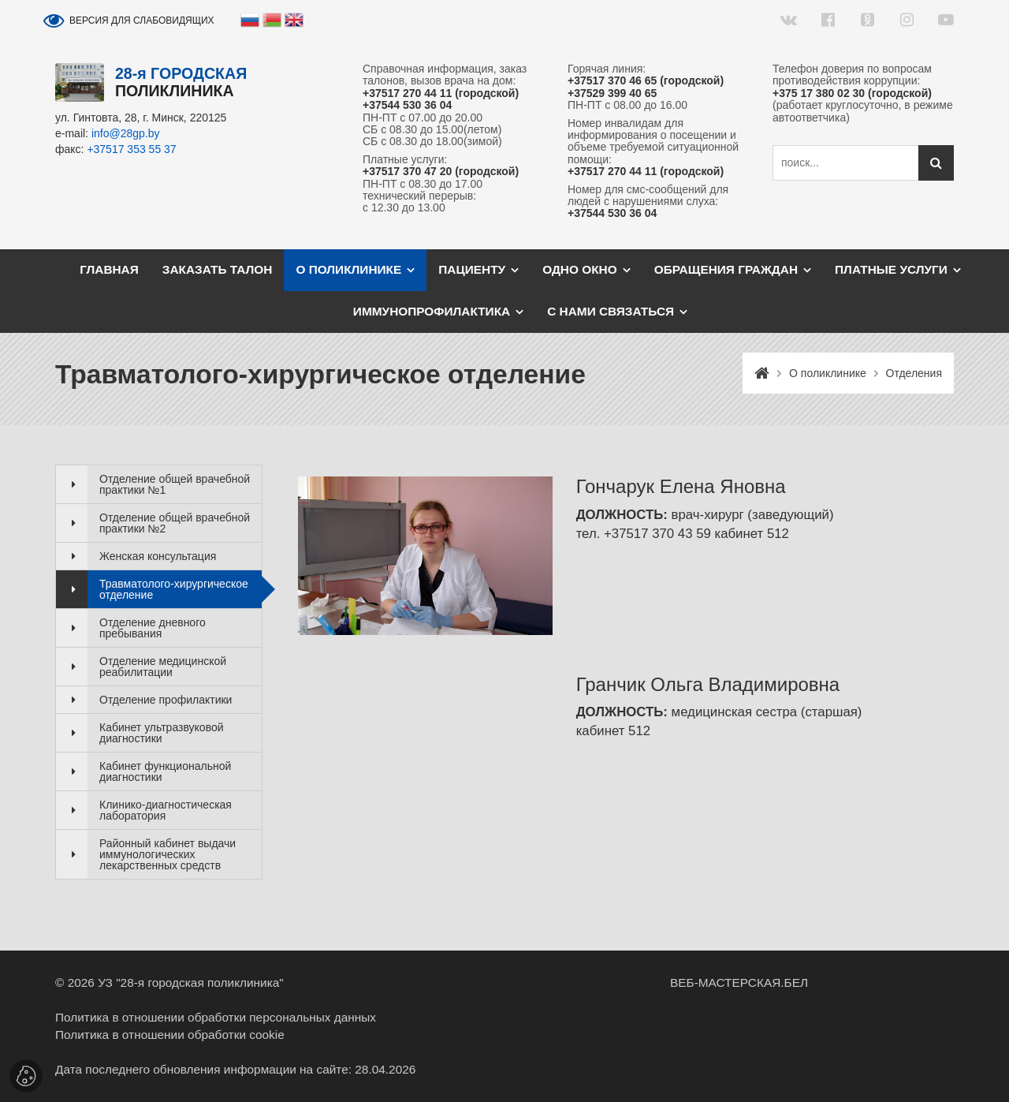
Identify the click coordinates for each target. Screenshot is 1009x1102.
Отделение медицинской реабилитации (162, 666)
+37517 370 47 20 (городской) (441, 171)
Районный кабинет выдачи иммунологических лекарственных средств (167, 854)
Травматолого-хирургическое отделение (173, 589)
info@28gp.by (125, 133)
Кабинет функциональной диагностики (165, 771)
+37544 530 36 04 (407, 105)
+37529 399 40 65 (612, 93)
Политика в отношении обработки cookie (170, 1034)
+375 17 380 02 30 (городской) (852, 93)
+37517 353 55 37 (131, 149)
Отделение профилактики (165, 699)
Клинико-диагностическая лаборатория (165, 810)
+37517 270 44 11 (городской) (441, 93)
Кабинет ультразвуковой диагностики (161, 733)
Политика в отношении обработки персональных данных (215, 1017)
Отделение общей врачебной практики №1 (174, 484)
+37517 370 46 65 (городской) (646, 81)
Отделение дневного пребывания (152, 628)
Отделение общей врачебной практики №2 (174, 523)
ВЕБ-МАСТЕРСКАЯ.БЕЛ (739, 982)
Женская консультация (157, 556)
